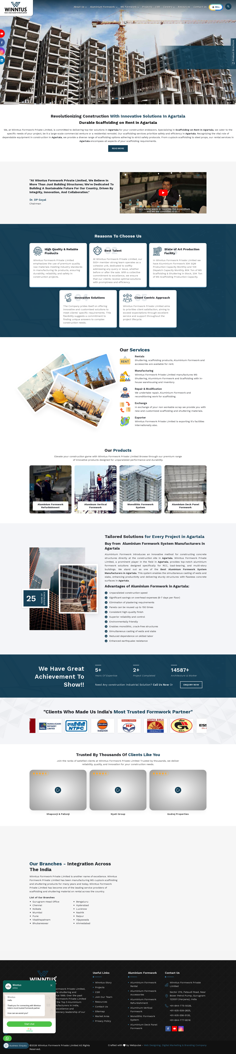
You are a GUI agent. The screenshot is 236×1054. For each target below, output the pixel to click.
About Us (80, 7)
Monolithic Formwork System (142, 1018)
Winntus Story (103, 982)
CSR (157, 7)
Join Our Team (103, 997)
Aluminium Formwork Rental (143, 984)
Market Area (102, 1016)
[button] (204, 486)
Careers (169, 7)
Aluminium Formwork (104, 7)
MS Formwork (130, 7)
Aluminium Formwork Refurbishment (143, 1001)
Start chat (29, 1024)
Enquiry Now (191, 684)
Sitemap (100, 1011)
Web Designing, (152, 1045)
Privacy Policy (103, 1021)
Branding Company (195, 1045)
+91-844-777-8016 (180, 1020)
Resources (184, 7)
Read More (118, 148)
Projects (147, 7)
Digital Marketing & (173, 1045)
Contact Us (200, 7)
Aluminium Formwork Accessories (143, 993)
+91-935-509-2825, (180, 1010)
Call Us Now (161, 684)
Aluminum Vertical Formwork (141, 1009)
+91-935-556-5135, (180, 1015)
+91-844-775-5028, (180, 1005)
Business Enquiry (15, 1045)
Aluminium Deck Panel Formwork (143, 1026)
